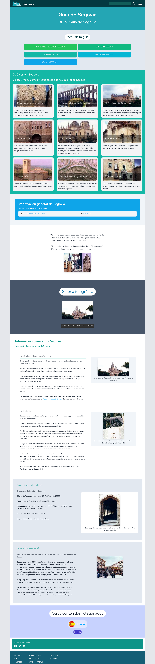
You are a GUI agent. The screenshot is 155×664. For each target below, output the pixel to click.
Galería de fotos (50, 54)
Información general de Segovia (50, 47)
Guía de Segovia (82, 22)
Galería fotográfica (77, 291)
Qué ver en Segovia (104, 47)
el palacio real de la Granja (52, 399)
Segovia (77, 632)
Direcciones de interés (105, 54)
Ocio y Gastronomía (50, 62)
